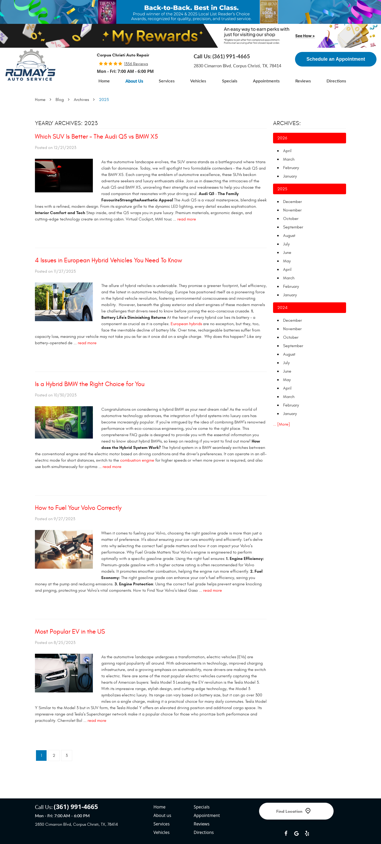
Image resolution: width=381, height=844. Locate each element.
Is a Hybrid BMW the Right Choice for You (89, 384)
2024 (282, 307)
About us (162, 796)
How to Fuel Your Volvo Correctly (78, 508)
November (292, 210)
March (288, 159)
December (292, 201)
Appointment (207, 796)
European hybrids (186, 323)
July (286, 244)
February (291, 167)
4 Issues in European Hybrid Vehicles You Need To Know (108, 260)
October (290, 218)
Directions (336, 81)
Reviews (303, 81)
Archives (81, 99)
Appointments (266, 81)
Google (296, 813)
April (287, 150)
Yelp (307, 813)
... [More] (281, 424)
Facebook (285, 813)
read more (186, 219)
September (293, 227)
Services (167, 81)
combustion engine (137, 460)
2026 (282, 138)
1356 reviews (136, 64)
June (287, 252)
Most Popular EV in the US (70, 631)
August (289, 235)
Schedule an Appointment (335, 59)
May (287, 261)
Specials (229, 81)
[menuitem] (104, 81)
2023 (104, 99)
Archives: (287, 123)
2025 (282, 189)
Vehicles (198, 81)
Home (104, 81)
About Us (134, 81)
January (290, 176)
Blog (60, 99)
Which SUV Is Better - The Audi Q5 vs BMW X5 (96, 136)
